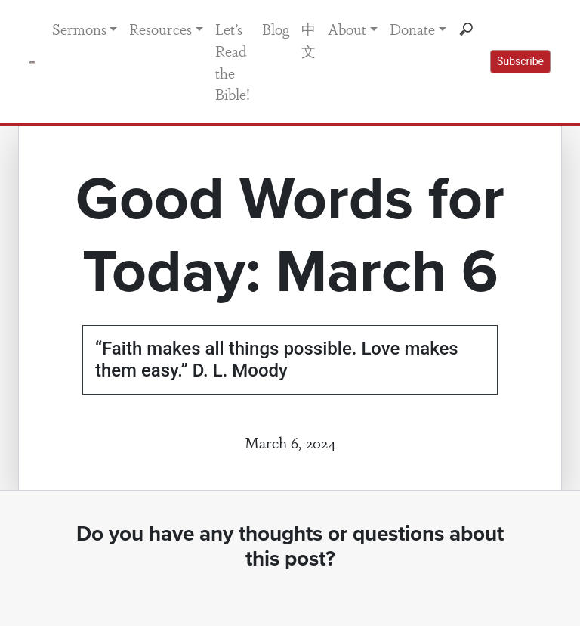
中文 (308, 39)
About (347, 28)
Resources (160, 28)
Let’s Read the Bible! (232, 61)
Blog (275, 28)
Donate (412, 28)
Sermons (79, 28)
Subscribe (520, 61)
